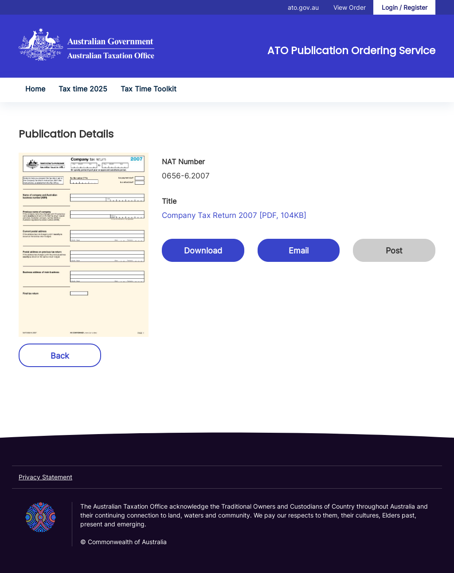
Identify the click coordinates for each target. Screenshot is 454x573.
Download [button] (203, 250)
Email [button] (299, 250)
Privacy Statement (45, 477)
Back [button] (60, 355)
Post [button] (394, 250)
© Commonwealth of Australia (123, 541)
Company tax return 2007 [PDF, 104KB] (234, 215)
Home (35, 88)
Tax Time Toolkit (148, 88)
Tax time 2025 (83, 88)
